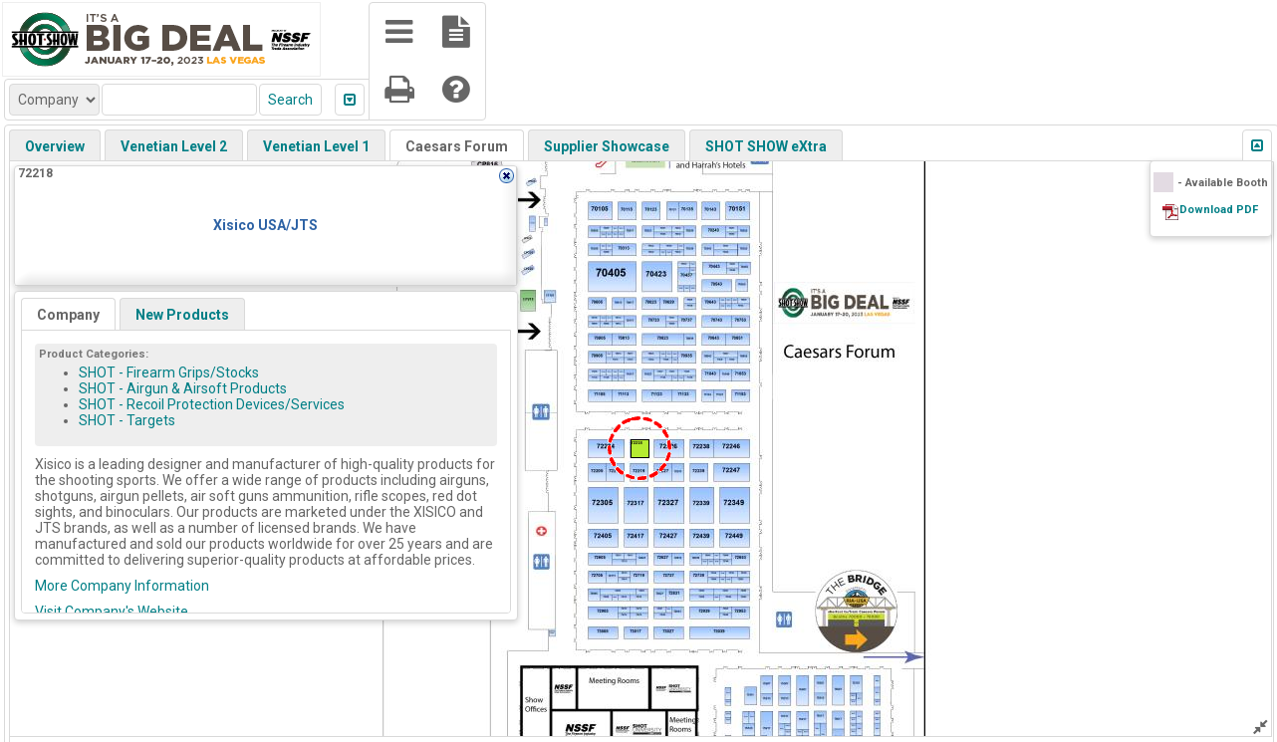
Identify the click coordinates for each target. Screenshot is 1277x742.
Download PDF (1218, 209)
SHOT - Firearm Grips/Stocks (169, 372)
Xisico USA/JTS (265, 225)
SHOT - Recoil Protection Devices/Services (212, 404)
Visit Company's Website (111, 611)
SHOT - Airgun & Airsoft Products (183, 388)
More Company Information (122, 586)
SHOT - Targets (127, 420)
